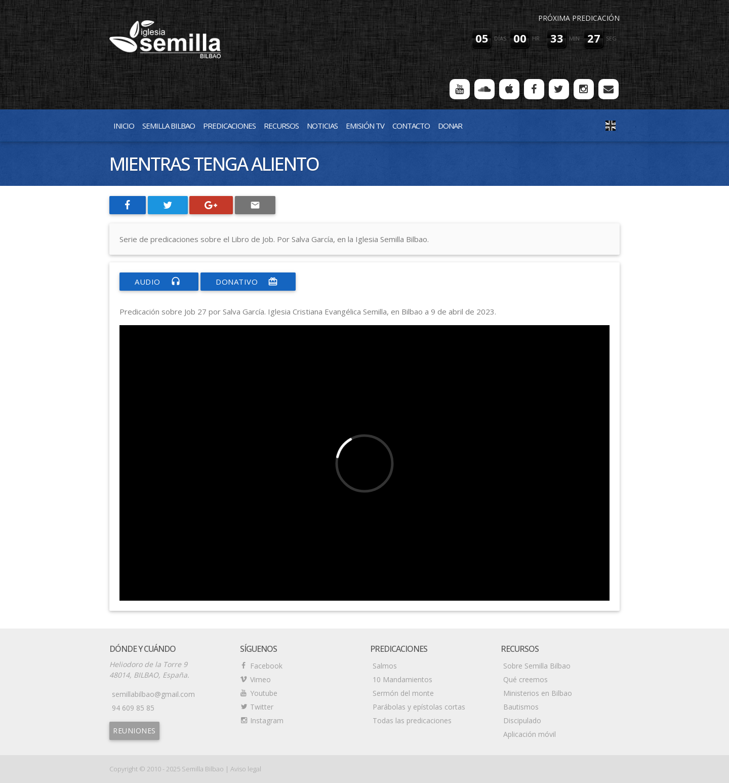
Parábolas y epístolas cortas (419, 707)
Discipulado (522, 720)
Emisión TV (365, 126)
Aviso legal (245, 768)
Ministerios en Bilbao (537, 693)
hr (536, 38)
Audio (159, 281)
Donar (450, 126)
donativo (248, 281)
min (574, 38)
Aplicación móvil (529, 734)
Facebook (266, 666)
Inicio (123, 126)
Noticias (322, 126)
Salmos (385, 666)
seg (611, 38)
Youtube (263, 693)
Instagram (267, 720)
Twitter (261, 707)
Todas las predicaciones (412, 720)
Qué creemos (525, 679)
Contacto (411, 126)
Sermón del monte (403, 693)
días (500, 38)
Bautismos (521, 707)
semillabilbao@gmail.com (153, 694)
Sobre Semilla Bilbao (537, 666)
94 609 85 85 (133, 708)
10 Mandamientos (402, 679)
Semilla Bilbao (168, 126)
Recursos (281, 126)
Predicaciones (229, 126)
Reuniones (134, 730)
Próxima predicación (579, 18)
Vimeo (260, 679)
